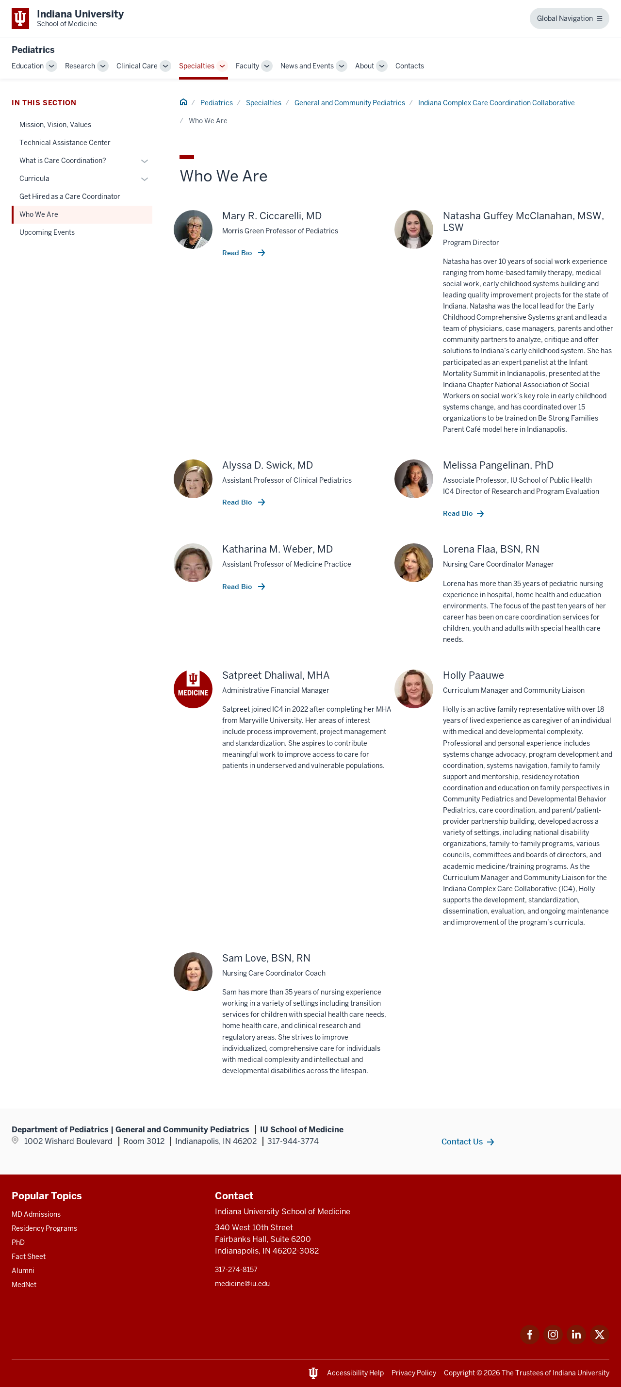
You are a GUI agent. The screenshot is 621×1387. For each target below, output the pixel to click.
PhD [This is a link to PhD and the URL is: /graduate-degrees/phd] (18, 1242)
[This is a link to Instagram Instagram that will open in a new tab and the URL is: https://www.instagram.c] (553, 1342)
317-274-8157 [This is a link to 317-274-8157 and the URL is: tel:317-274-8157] (236, 1269)
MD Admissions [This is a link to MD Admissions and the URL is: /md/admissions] (36, 1214)
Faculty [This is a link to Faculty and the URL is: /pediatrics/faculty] (247, 66)
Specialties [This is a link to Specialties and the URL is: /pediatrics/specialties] (196, 66)
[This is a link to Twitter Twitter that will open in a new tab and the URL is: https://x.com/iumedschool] (599, 1342)
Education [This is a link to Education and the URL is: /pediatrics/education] (28, 66)
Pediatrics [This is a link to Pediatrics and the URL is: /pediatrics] (216, 102)
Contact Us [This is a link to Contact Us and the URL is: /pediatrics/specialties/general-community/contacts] (462, 1141)
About (364, 66)
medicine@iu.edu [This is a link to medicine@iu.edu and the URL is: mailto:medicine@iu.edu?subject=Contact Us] (242, 1283)
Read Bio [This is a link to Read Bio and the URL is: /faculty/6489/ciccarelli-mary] (238, 252)
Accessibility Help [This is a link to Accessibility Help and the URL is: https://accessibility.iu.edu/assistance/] (355, 1373)
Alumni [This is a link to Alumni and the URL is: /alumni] (23, 1270)
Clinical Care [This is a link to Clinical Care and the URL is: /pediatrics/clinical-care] (137, 66)
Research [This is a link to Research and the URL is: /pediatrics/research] (80, 66)
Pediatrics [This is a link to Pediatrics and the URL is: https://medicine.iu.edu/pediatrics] (33, 49)
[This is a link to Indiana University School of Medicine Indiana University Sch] (68, 18)
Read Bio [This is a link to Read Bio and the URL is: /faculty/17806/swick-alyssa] (238, 502)
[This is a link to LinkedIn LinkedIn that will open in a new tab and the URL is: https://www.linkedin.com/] (576, 1342)
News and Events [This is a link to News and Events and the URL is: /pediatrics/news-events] (307, 66)
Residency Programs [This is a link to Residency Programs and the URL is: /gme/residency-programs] (44, 1228)
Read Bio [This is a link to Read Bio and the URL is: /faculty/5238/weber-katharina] (238, 586)
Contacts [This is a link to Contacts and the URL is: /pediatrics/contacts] (409, 66)
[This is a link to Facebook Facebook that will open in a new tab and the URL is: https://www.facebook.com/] (529, 1342)
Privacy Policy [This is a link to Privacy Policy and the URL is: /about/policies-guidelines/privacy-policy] (414, 1373)
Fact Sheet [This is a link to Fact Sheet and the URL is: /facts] (29, 1256)
